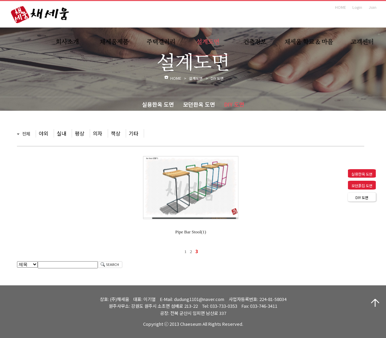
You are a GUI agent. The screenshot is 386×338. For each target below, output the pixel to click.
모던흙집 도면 (361, 185)
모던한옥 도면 (199, 104)
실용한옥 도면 (158, 104)
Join (372, 7)
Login (357, 7)
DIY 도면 (234, 104)
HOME (340, 7)
